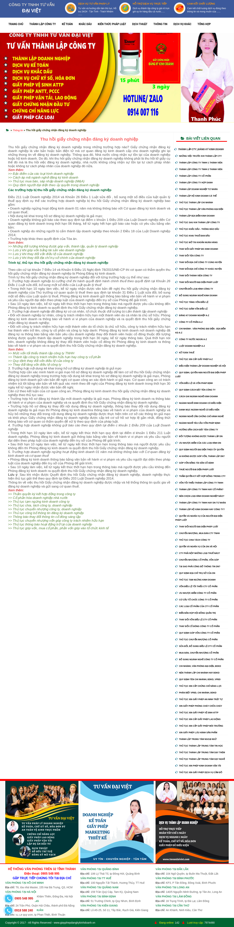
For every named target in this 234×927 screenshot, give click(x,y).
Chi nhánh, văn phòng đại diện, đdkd (198, 666)
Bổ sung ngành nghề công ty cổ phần (199, 659)
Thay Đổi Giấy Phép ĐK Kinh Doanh (196, 249)
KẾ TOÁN (67, 24)
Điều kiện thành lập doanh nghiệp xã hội (200, 366)
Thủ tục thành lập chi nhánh (194, 202)
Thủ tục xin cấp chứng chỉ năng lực (198, 686)
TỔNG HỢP (204, 24)
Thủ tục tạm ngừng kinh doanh (195, 580)
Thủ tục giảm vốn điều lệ (191, 309)
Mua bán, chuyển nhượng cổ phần (197, 653)
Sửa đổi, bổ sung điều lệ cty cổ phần (198, 646)
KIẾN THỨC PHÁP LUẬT (112, 24)
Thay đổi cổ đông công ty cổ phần (197, 626)
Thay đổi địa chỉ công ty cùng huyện (198, 262)
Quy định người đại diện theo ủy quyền (199, 449)
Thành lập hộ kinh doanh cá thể (196, 196)
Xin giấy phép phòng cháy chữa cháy (198, 706)
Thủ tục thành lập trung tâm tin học (199, 746)
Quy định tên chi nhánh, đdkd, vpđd (198, 679)
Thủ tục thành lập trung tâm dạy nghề (200, 759)
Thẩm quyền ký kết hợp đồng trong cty (200, 476)
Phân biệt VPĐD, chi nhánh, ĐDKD (195, 693)
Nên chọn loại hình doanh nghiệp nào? (199, 496)
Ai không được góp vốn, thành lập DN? (200, 456)
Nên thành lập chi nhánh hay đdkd (197, 673)
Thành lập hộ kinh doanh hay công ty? (200, 509)
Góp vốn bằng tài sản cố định (194, 463)
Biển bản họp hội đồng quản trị (195, 613)
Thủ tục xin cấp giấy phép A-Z (194, 359)
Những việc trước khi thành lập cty (198, 156)
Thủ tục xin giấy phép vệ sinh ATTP (196, 712)
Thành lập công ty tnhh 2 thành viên (198, 169)
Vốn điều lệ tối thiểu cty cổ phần (196, 586)
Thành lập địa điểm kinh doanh (195, 216)
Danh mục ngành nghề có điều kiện (197, 410)
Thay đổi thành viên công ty (193, 275)
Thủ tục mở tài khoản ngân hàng (196, 242)
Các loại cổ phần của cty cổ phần (197, 606)
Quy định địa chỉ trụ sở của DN (195, 573)
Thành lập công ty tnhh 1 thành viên (198, 162)
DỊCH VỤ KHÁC (182, 24)
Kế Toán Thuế (184, 352)
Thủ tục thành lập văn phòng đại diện (199, 209)
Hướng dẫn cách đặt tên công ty (196, 429)
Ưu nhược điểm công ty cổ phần (195, 593)
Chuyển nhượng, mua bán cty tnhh (197, 533)
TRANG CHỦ (16, 24)
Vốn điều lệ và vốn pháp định (194, 383)
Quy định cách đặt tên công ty (195, 390)
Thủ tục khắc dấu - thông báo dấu (197, 229)
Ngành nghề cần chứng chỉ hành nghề (199, 416)
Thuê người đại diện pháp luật (194, 469)
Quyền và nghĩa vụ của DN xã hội (196, 546)
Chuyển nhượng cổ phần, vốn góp (197, 560)
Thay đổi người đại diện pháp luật (196, 282)
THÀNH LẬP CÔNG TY (42, 24)
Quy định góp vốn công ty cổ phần (197, 633)
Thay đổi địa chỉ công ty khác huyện (198, 269)
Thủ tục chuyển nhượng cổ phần (196, 639)
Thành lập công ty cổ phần (193, 176)
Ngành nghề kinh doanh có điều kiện (198, 403)
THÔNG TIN (160, 24)
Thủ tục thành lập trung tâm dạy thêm (200, 752)
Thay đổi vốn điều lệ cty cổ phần (196, 619)
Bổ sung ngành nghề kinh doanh (196, 295)
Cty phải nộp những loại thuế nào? (197, 553)
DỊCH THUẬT (139, 24)
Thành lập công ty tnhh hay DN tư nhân (200, 503)
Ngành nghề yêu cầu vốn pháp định (197, 423)
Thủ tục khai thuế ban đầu (192, 236)
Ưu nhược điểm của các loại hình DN (198, 443)
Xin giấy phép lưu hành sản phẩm (196, 732)
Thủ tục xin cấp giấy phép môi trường (199, 726)
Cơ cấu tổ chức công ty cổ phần (196, 600)
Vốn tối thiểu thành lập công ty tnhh (199, 483)
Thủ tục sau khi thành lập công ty (197, 222)
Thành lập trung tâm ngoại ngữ (196, 739)
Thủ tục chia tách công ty (192, 540)
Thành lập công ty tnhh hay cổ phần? (199, 489)
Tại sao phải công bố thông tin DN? (197, 566)
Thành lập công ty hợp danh (194, 182)
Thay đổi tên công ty (189, 255)
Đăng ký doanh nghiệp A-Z (192, 315)
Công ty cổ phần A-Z (189, 322)
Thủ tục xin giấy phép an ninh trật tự (199, 699)
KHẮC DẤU (85, 24)
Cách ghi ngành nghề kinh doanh (196, 396)
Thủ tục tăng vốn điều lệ (191, 302)
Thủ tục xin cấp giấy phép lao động (198, 719)
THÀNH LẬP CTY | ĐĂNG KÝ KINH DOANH (199, 149)
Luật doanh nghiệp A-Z (190, 346)
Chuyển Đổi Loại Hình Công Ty (194, 289)
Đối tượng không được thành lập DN (199, 436)
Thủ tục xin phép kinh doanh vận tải (198, 766)
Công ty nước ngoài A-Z (191, 339)
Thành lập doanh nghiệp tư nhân (196, 189)
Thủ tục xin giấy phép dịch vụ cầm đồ (198, 772)
